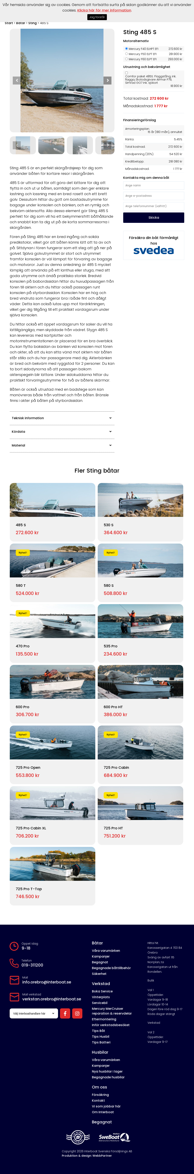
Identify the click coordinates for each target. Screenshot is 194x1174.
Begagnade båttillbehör (111, 968)
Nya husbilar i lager (107, 1071)
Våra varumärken (106, 950)
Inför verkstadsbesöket (111, 1025)
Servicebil (99, 1003)
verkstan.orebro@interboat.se (51, 999)
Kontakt (98, 1100)
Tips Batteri (101, 1042)
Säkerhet (99, 973)
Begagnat (100, 962)
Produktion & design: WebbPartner (87, 1156)
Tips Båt (98, 1030)
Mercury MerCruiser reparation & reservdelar (112, 1011)
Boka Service (102, 991)
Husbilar (100, 1052)
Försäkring (100, 1094)
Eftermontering (104, 1019)
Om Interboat (103, 1112)
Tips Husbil (100, 1036)
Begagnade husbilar (108, 1077)
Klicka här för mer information (104, 10)
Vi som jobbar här (106, 1106)
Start (9, 23)
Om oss (99, 1087)
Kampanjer (101, 956)
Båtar (20, 23)
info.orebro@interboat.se (46, 982)
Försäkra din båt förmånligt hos (153, 244)
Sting (32, 23)
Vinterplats (101, 997)
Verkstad (101, 983)
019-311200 (32, 965)
